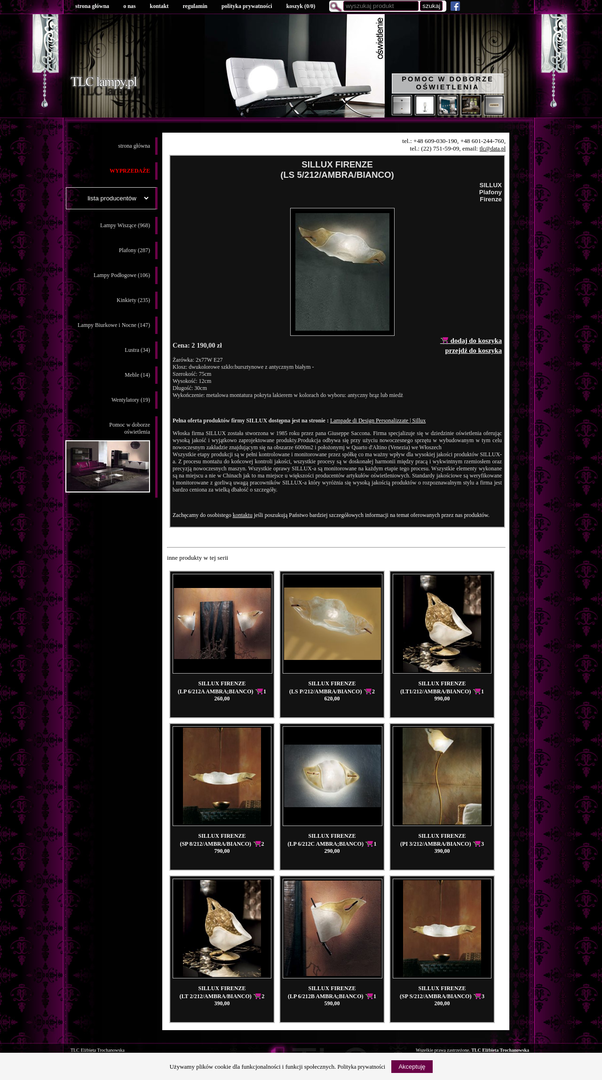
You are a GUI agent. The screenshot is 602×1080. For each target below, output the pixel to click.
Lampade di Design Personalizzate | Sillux (378, 420)
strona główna (92, 6)
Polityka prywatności (362, 1067)
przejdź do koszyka (473, 350)
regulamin (194, 6)
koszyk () (301, 6)
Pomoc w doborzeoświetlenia (107, 456)
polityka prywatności (247, 6)
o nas (129, 6)
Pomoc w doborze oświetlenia (448, 83)
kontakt (159, 6)
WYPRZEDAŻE (130, 170)
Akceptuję (411, 1066)
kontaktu (243, 515)
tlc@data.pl (493, 148)
